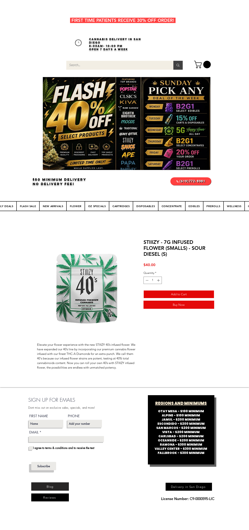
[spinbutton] (152, 280)
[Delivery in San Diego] (189, 487)
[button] (203, 64)
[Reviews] (50, 497)
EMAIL (33, 432)
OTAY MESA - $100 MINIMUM (181, 411)
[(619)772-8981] (190, 181)
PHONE (74, 416)
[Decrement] (146, 280)
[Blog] (50, 486)
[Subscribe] (43, 466)
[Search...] (117, 65)
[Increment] (158, 280)
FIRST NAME (38, 416)
